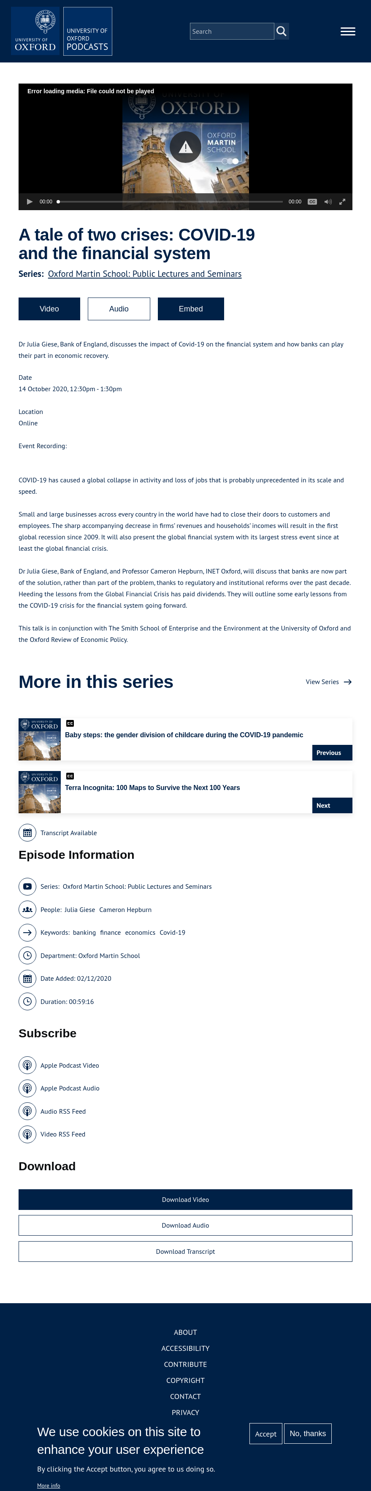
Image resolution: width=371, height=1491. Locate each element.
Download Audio (185, 1225)
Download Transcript (185, 1251)
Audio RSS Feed (63, 1111)
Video (49, 309)
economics (140, 932)
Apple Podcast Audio (70, 1088)
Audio (119, 309)
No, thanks (308, 1433)
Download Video (185, 1199)
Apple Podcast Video (70, 1065)
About (185, 1332)
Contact (185, 1396)
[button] (185, 147)
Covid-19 (172, 932)
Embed (191, 309)
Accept (266, 1434)
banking (84, 932)
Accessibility (185, 1348)
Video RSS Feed (63, 1134)
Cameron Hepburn (125, 909)
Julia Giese (80, 909)
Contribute (185, 1364)
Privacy (185, 1412)
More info (48, 1485)
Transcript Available (69, 832)
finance (110, 932)
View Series (322, 681)
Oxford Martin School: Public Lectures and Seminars (145, 273)
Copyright (185, 1380)
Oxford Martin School (109, 955)
